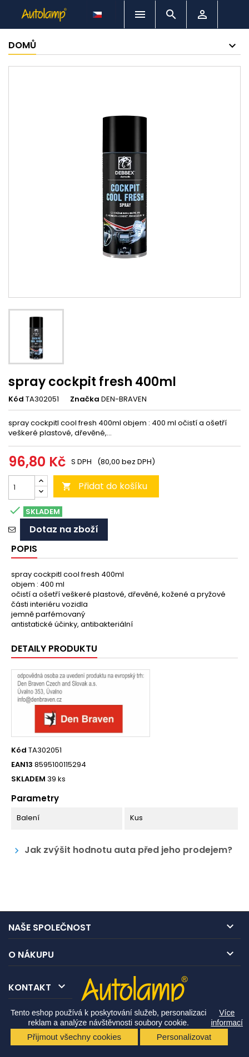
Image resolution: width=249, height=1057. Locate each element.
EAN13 (22, 765)
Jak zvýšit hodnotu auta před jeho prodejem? (121, 850)
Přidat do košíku (104, 486)
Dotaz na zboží (63, 529)
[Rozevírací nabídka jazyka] (98, 12)
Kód (16, 399)
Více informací (227, 1017)
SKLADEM (28, 779)
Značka (84, 399)
